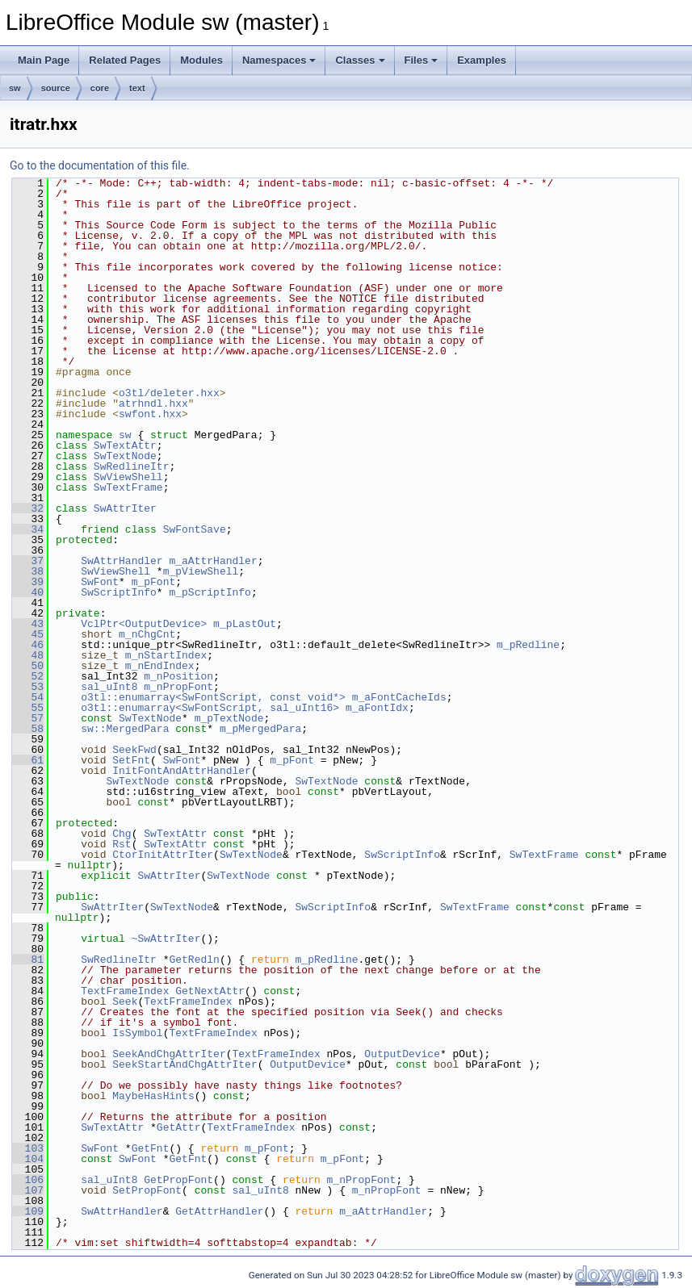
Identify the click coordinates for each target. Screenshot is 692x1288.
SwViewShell (128, 477)
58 (28, 728)
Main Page (43, 60)
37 (28, 561)
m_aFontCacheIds (399, 697)
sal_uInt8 (109, 687)
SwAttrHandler (121, 561)
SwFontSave (194, 529)
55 (28, 707)
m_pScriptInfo (209, 592)
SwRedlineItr (132, 466)
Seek (124, 1001)
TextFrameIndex (125, 991)
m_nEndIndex (160, 666)
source (55, 88)
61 (28, 760)
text (137, 88)
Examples (481, 60)
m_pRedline (528, 645)
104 (28, 1159)
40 (28, 592)
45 (28, 634)
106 (28, 1180)
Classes (359, 60)
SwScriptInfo (119, 592)
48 (28, 655)
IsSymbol (137, 1033)
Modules (201, 60)
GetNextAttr (210, 991)
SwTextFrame (128, 487)
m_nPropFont (178, 687)
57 (28, 718)
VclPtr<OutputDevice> (144, 624)
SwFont (100, 582)
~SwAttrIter (166, 938)
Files (421, 60)
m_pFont (154, 582)
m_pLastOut (244, 624)
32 (28, 508)
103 (28, 1148)
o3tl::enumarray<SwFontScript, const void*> (213, 697)
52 (28, 676)
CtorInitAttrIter (162, 854)
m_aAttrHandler (213, 561)
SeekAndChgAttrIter (168, 1054)
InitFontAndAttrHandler (181, 770)
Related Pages (125, 60)
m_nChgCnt (147, 634)
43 (28, 624)
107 (28, 1190)
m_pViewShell (201, 571)
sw (15, 88)
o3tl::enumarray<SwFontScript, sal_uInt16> (210, 707)
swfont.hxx (150, 414)
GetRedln (194, 959)
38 (28, 571)
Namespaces (279, 60)
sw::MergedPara (125, 728)
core (99, 88)
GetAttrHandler (219, 1211)
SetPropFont (147, 1190)
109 (28, 1211)
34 (28, 529)
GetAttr (179, 1127)
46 (28, 645)
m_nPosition (178, 676)
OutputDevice (402, 1054)
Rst (121, 844)
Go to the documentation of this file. (100, 165)
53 (28, 687)
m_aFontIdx (377, 707)
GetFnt (151, 1148)
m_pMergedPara (260, 728)
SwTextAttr (125, 445)
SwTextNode (125, 456)
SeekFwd (134, 749)
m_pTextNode (229, 718)
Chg (121, 833)
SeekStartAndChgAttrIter (184, 1064)
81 (28, 959)
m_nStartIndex (166, 655)
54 (28, 697)
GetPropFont (178, 1180)
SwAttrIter (125, 508)
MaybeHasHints (153, 1096)
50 (28, 666)
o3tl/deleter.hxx (169, 393)
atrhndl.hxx (153, 403)
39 (28, 582)
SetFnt (131, 760)
